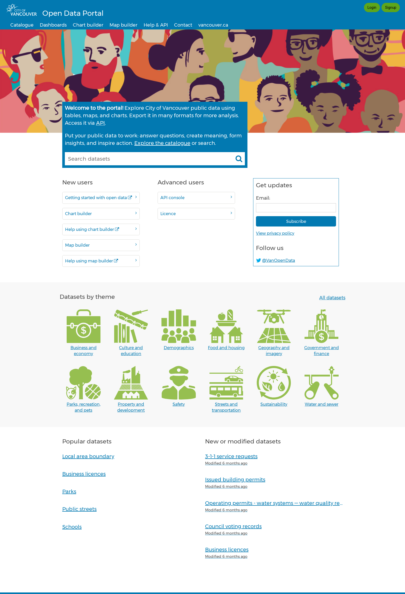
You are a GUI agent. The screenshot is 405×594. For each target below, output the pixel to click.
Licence (196, 213)
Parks (69, 491)
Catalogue (22, 25)
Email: (263, 198)
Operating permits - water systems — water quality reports (279, 503)
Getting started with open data (101, 197)
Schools (72, 527)
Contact (183, 25)
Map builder (123, 25)
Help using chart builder (101, 229)
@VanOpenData (278, 260)
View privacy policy (275, 233)
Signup (390, 7)
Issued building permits (235, 479)
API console (196, 197)
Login (372, 7)
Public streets (79, 509)
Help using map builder (101, 260)
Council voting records (233, 526)
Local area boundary (88, 456)
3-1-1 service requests (231, 456)
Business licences (84, 474)
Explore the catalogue (162, 143)
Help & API (156, 25)
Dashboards (53, 25)
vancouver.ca (213, 25)
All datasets (332, 298)
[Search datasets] (239, 158)
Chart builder (88, 25)
